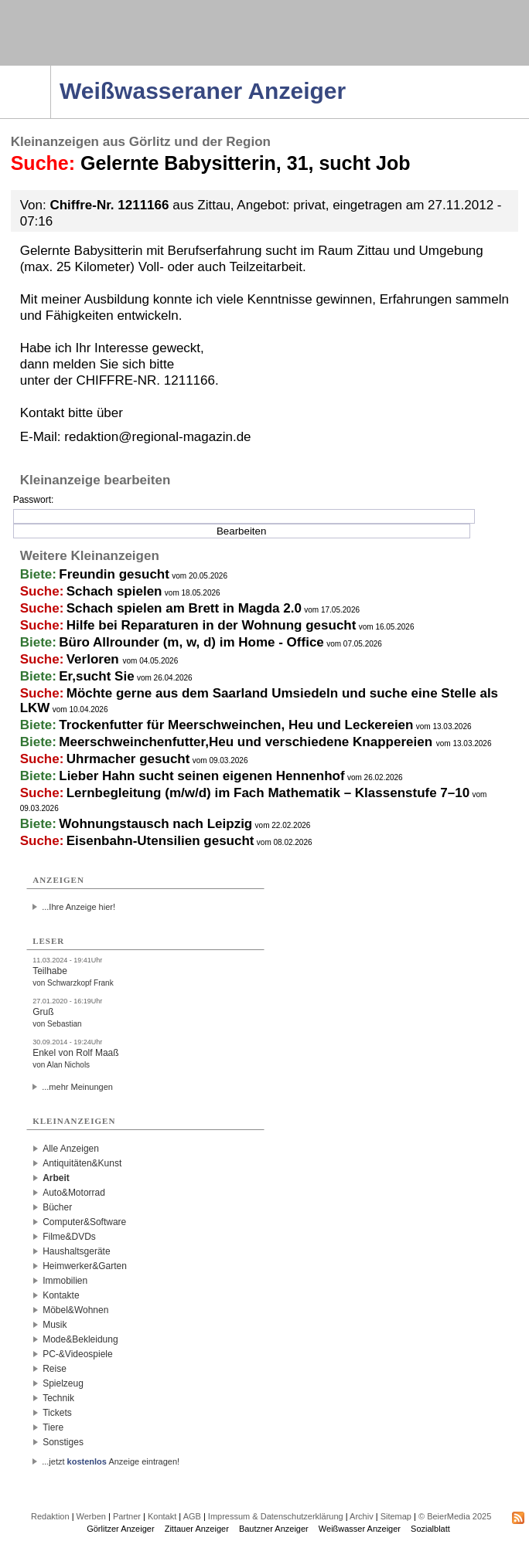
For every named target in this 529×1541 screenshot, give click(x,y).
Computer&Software (84, 1222)
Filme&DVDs (69, 1237)
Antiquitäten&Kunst (82, 1163)
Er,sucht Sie (96, 676)
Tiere (53, 1427)
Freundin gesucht (114, 574)
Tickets (57, 1413)
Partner (127, 1516)
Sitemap (396, 1516)
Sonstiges (63, 1442)
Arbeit (56, 1178)
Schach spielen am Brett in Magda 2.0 (184, 608)
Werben (91, 1516)
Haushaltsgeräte (76, 1251)
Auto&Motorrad (74, 1192)
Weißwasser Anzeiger (360, 1528)
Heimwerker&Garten (85, 1266)
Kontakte (61, 1295)
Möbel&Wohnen (75, 1310)
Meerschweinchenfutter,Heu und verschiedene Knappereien (247, 742)
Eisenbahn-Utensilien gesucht (160, 840)
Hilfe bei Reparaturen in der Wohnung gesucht (212, 625)
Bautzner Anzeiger (274, 1528)
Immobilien (65, 1281)
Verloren (95, 659)
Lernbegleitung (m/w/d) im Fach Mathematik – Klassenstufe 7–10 (268, 793)
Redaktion (50, 1516)
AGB (192, 1516)
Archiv (362, 1516)
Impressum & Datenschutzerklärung (275, 1516)
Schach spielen (114, 591)
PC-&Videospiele (78, 1354)
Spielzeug (63, 1383)
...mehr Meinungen (77, 1087)
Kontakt (162, 1516)
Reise (55, 1369)
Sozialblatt (430, 1528)
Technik (58, 1398)
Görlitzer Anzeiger (120, 1528)
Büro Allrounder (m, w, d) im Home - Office (191, 642)
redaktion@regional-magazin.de (157, 436)
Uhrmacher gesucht (128, 759)
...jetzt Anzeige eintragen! (110, 1461)
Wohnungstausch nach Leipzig (155, 823)
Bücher (57, 1207)
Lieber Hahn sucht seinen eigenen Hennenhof (201, 776)
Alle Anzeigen (71, 1148)
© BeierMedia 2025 (454, 1516)
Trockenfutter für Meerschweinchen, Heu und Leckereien (236, 725)
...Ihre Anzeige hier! (78, 907)
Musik (55, 1325)
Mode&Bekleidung (80, 1339)
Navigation (50, 70)
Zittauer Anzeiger (197, 1528)
